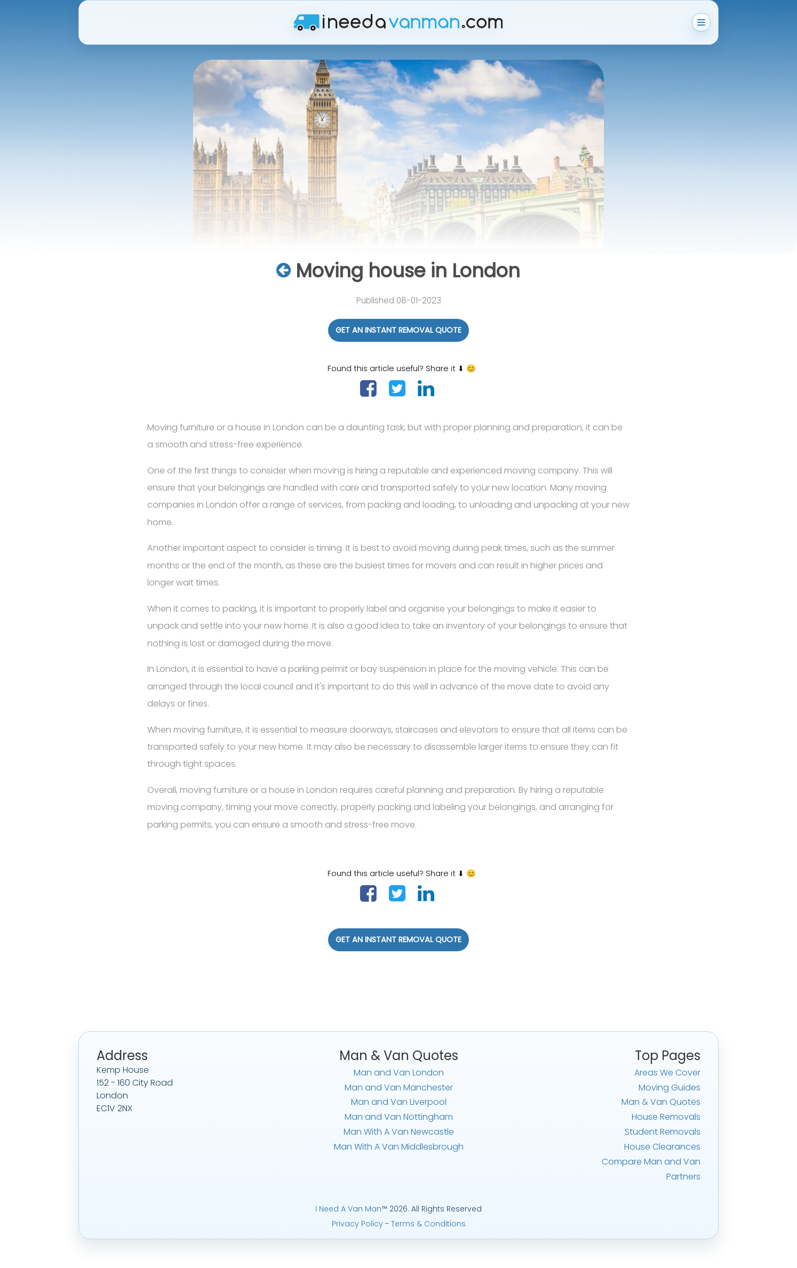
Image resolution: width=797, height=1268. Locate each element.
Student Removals (662, 1132)
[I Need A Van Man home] (398, 22)
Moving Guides (669, 1087)
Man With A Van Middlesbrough (399, 1147)
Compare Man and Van (651, 1161)
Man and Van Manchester (399, 1087)
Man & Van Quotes (660, 1102)
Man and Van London (399, 1072)
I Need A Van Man (348, 1208)
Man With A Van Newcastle (399, 1132)
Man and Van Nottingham (399, 1117)
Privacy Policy (357, 1223)
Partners (683, 1176)
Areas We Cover (667, 1072)
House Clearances (662, 1147)
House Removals (666, 1117)
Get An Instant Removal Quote (398, 330)
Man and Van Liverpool (399, 1102)
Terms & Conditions (428, 1223)
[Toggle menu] (701, 22)
